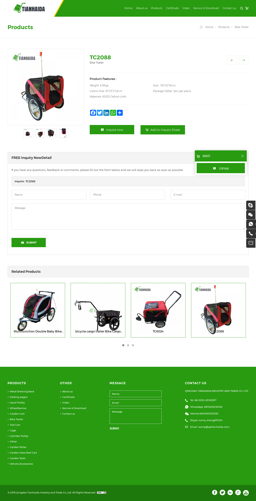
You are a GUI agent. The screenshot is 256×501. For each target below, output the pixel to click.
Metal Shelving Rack (22, 391)
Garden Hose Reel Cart (23, 452)
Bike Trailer (242, 27)
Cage (13, 430)
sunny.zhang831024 (211, 420)
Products (156, 8)
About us (141, 8)
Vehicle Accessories (21, 463)
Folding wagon (19, 396)
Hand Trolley (17, 402)
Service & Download (206, 8)
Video (186, 8)
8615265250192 (213, 406)
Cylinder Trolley (19, 435)
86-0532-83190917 (205, 400)
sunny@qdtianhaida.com (214, 426)
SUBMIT (114, 428)
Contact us (229, 8)
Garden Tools (17, 458)
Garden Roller (18, 447)
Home (128, 8)
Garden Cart (17, 413)
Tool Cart (15, 424)
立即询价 (224, 168)
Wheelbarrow (18, 408)
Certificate (172, 8)
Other (13, 441)
